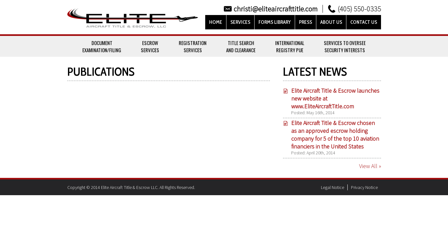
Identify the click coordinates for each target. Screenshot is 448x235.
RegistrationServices (193, 46)
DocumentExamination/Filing (101, 46)
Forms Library (274, 22)
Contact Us (363, 22)
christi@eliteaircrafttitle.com (276, 8)
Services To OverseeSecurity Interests (345, 46)
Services (240, 22)
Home (215, 22)
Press (305, 22)
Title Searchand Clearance (241, 46)
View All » (370, 166)
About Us (331, 22)
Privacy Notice (364, 187)
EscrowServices (150, 46)
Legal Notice (332, 187)
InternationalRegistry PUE (289, 46)
